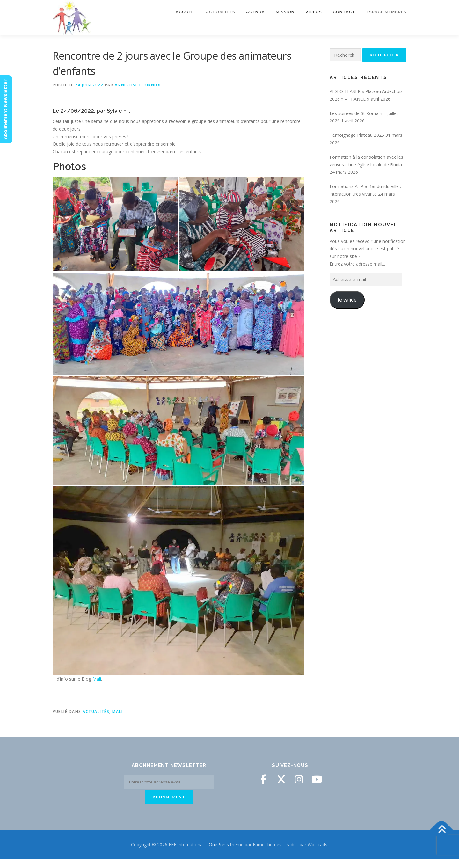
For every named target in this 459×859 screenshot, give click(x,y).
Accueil (185, 12)
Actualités (220, 12)
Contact (344, 12)
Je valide (347, 299)
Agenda (255, 12)
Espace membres (386, 12)
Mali (96, 679)
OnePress (219, 844)
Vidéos (313, 12)
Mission (285, 12)
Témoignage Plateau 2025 (357, 135)
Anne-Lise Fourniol (138, 85)
